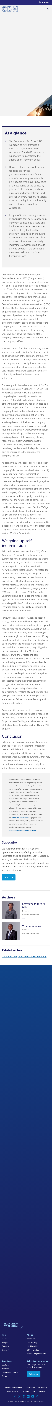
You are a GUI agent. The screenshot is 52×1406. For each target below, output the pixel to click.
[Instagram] (24, 1396)
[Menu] (42, 9)
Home (4, 1339)
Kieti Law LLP (33, 1346)
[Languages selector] (44, 2)
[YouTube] (33, 1396)
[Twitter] (19, 1396)
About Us (31, 1339)
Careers (5, 1346)
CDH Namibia (33, 1350)
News (4, 1376)
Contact (5, 1350)
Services (5, 1368)
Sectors (5, 1365)
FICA (33, 1391)
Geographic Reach (10, 1372)
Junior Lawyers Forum (36, 1354)
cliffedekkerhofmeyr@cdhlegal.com (22, 830)
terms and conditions (20, 818)
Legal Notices (30, 1387)
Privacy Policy (12, 1391)
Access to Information (13, 1387)
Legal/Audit (42, 1387)
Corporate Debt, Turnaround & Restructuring (24, 956)
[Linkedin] (28, 1396)
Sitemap (41, 1391)
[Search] (48, 9)
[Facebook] (15, 1396)
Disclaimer (25, 1391)
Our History (32, 1342)
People (5, 1342)
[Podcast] (37, 1396)
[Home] (10, 9)
